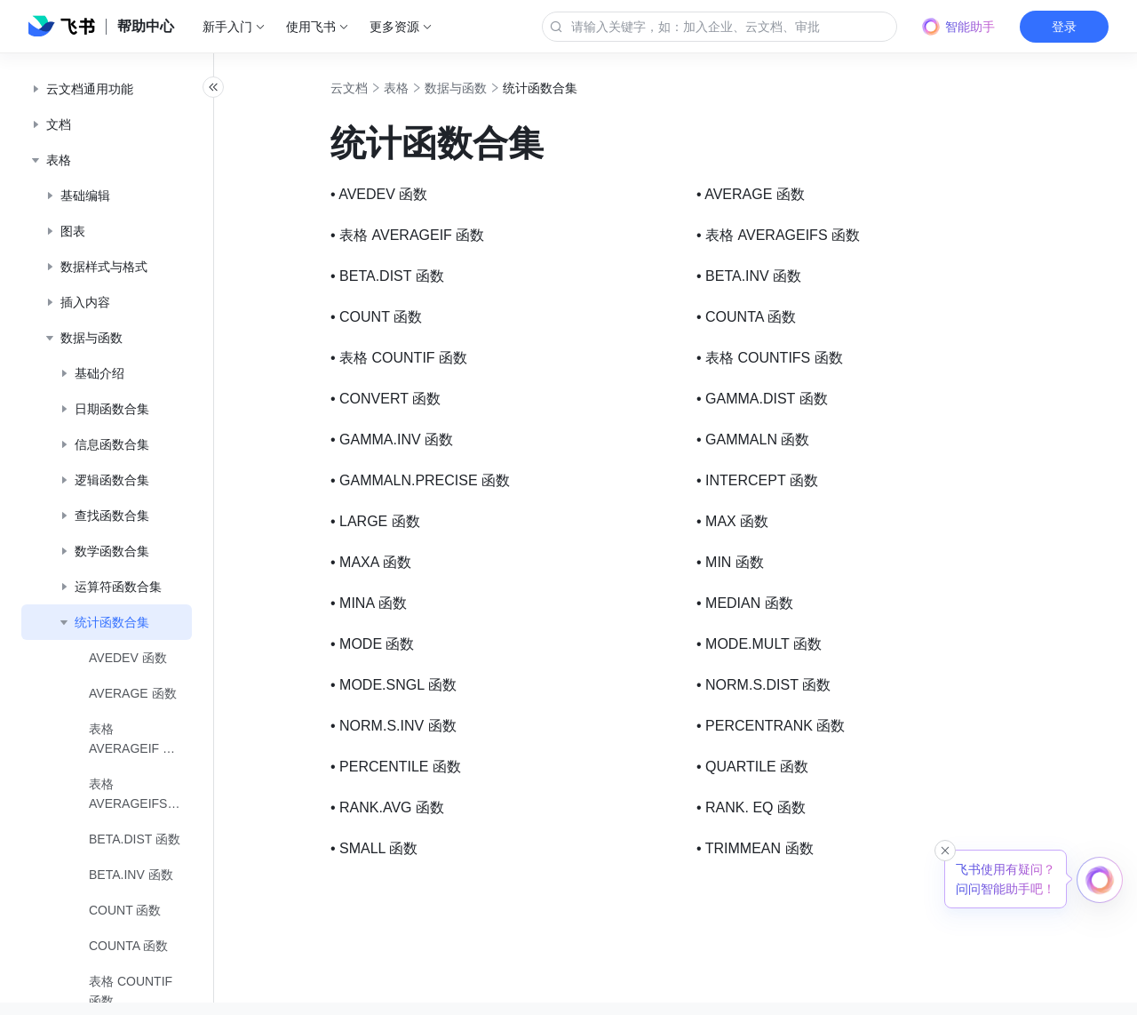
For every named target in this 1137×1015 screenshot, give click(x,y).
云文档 (388, 88)
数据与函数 (495, 88)
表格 (435, 88)
